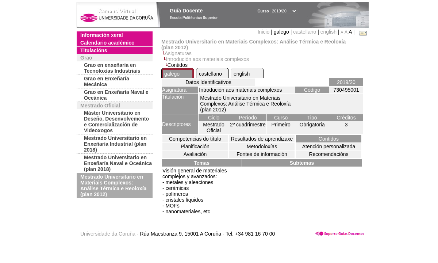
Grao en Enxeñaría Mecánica (106, 81)
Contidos (329, 139)
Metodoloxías (262, 146)
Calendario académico (107, 43)
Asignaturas (178, 53)
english (328, 32)
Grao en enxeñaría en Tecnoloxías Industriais (112, 68)
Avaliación (195, 154)
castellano (304, 32)
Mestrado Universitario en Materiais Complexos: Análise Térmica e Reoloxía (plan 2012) (113, 185)
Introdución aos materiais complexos (207, 59)
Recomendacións (328, 154)
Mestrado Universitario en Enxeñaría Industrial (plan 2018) (115, 144)
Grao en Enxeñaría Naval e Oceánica (116, 95)
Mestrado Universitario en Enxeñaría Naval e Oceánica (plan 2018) (118, 163)
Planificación (195, 146)
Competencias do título (195, 139)
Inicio (264, 32)
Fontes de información (262, 154)
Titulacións (93, 50)
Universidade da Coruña (107, 234)
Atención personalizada (329, 146)
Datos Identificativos (208, 82)
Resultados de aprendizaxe (262, 139)
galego (172, 74)
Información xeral (101, 35)
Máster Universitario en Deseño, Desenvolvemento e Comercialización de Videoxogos (116, 121)
